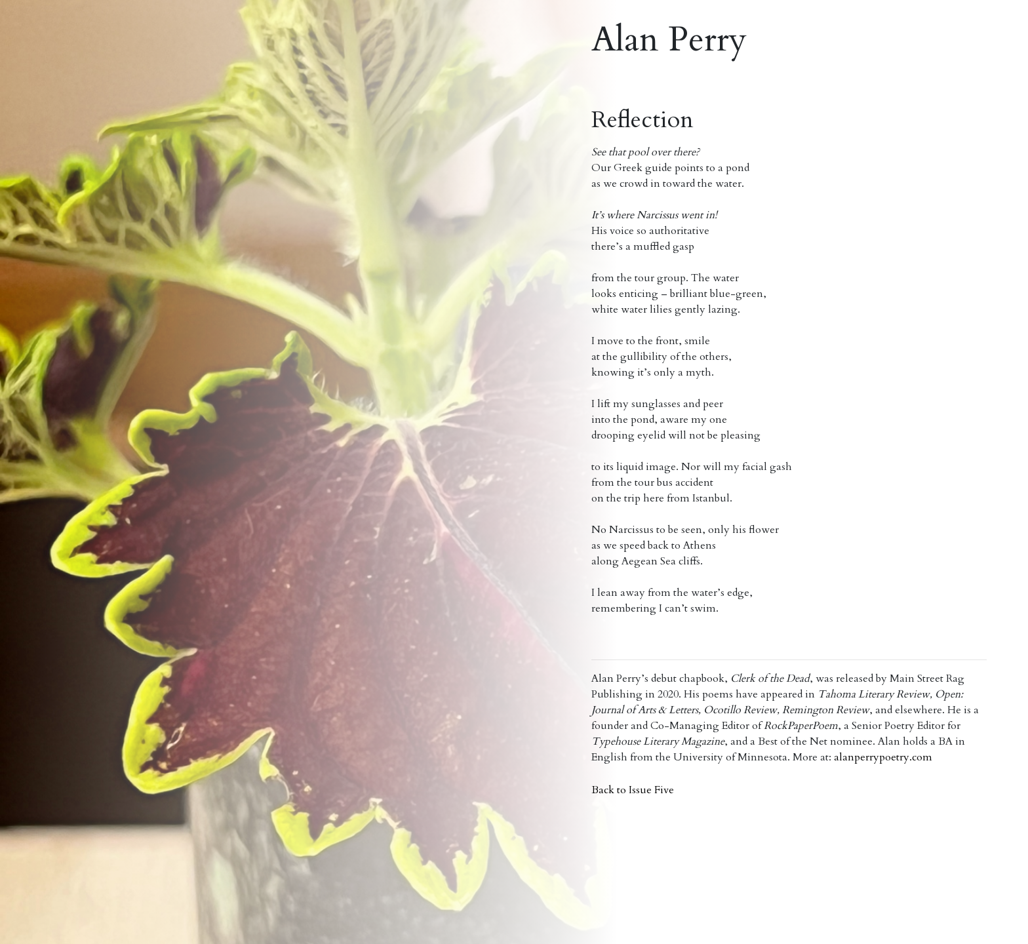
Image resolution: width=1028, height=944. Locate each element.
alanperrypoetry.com (883, 757)
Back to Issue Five (632, 790)
